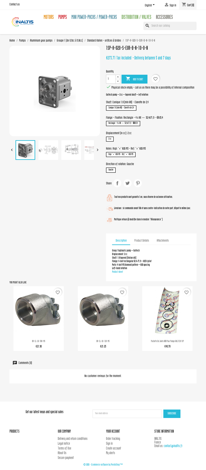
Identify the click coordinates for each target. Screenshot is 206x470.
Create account (113, 449)
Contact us (14, 4)
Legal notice (64, 444)
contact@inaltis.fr (173, 446)
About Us (62, 453)
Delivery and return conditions (73, 439)
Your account (113, 432)
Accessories (164, 17)
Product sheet (117, 272)
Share (117, 183)
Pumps (62, 17)
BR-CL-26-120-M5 (102, 341)
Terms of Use (64, 449)
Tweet (128, 183)
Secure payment (66, 458)
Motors (49, 17)
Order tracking (113, 439)
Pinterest (138, 183)
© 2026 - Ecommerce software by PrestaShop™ (103, 464)
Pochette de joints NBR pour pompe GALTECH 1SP (167, 341)
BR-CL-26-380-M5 (38, 341)
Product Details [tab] (141, 241)
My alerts (110, 453)
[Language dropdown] (150, 5)
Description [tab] (121, 241)
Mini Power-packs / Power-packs (94, 17)
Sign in (109, 444)
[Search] (170, 26)
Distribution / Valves (136, 17)
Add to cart (134, 79)
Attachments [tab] (163, 241)
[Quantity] (111, 79)
